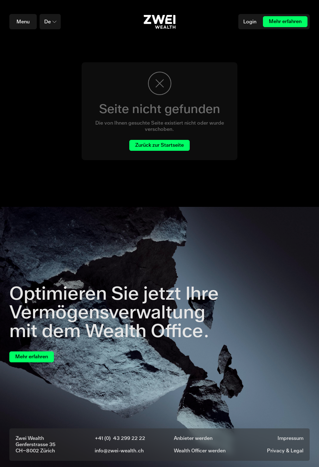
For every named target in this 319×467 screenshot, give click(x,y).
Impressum (290, 438)
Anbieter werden (193, 438)
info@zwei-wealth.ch (119, 451)
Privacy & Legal (285, 451)
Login (249, 22)
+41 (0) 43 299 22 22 (120, 438)
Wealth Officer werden (200, 451)
